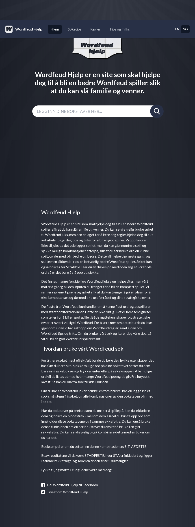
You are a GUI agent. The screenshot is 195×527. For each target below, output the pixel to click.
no (185, 29)
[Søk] (157, 111)
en (177, 29)
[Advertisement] (97, 10)
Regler (95, 29)
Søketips (74, 29)
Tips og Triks (119, 29)
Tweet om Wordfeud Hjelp (64, 492)
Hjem (54, 29)
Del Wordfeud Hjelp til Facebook (69, 485)
